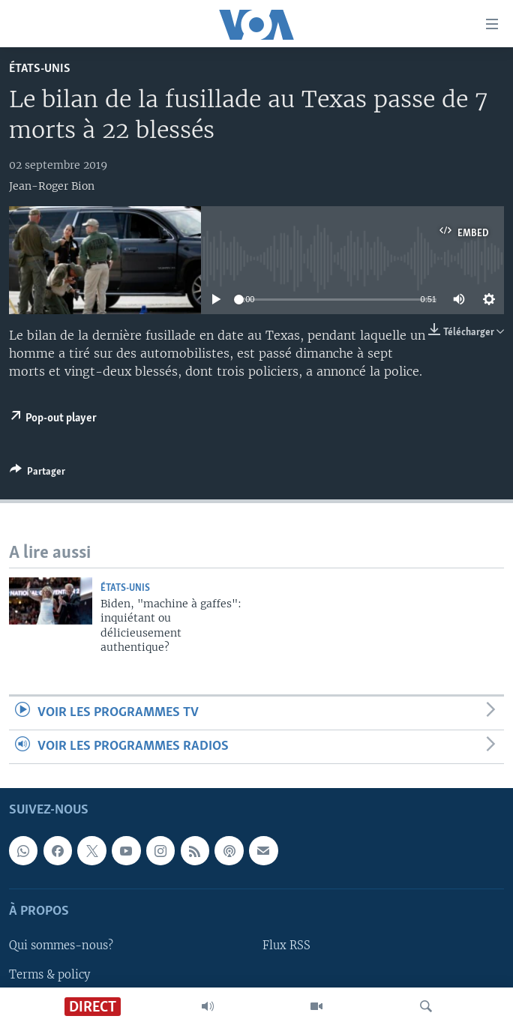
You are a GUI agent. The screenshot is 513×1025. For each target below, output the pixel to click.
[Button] (37, 474)
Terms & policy (49, 975)
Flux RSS (286, 946)
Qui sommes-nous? (61, 946)
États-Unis (39, 68)
